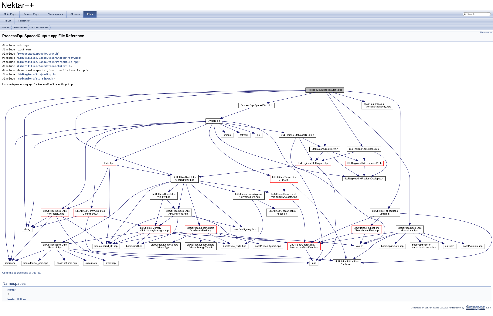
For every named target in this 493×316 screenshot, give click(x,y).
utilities (5, 27)
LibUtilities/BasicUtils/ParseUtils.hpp (48, 62)
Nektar (11, 289)
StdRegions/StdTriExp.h (35, 78)
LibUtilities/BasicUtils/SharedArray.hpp (49, 58)
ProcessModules (40, 27)
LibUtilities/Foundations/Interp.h (44, 66)
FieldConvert (20, 27)
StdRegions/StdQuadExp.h (36, 74)
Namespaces (486, 32)
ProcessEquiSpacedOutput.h (38, 54)
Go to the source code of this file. (21, 272)
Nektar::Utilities (16, 299)
